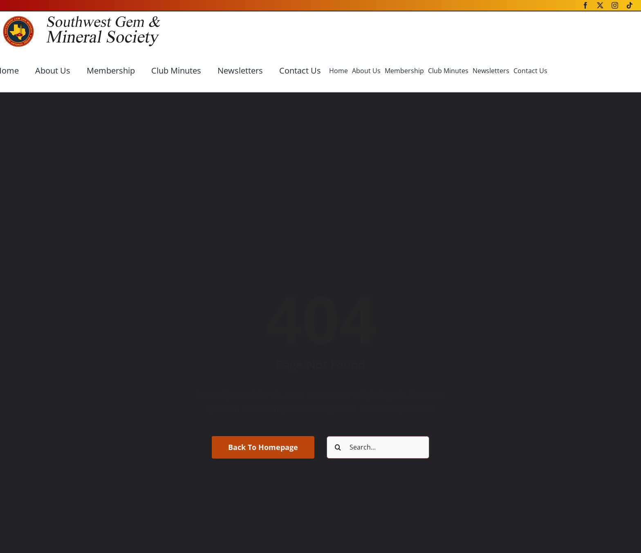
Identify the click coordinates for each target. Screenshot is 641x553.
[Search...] (378, 447)
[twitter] (600, 5)
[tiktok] (629, 5)
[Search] (338, 447)
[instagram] (615, 5)
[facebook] (585, 5)
